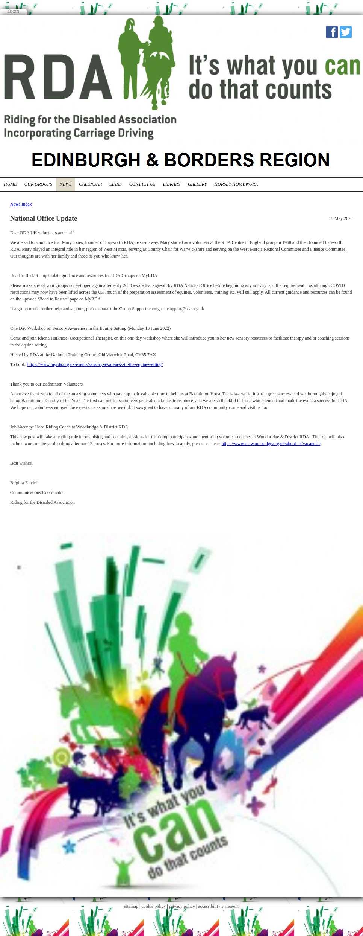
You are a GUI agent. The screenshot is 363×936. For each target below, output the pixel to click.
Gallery (197, 184)
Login (13, 11)
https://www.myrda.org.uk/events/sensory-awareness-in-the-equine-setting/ (95, 364)
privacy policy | (183, 906)
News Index (21, 204)
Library (171, 184)
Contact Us (142, 184)
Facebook (332, 32)
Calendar (90, 184)
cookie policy (153, 906)
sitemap (131, 906)
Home (10, 184)
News (65, 184)
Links (115, 184)
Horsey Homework (236, 184)
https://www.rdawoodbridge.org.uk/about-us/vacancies (271, 443)
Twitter (346, 32)
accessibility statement (218, 906)
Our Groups (38, 184)
